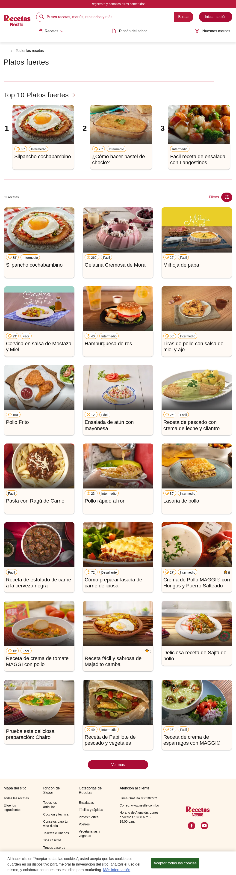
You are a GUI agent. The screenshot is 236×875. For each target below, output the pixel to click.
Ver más (118, 765)
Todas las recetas (30, 51)
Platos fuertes (89, 817)
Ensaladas (86, 802)
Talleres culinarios (56, 833)
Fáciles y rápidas (91, 810)
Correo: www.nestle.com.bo (139, 805)
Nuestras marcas (213, 30)
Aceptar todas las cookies (175, 864)
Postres (84, 824)
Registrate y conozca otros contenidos (118, 4)
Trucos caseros (54, 847)
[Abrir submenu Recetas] (49, 30)
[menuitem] (49, 32)
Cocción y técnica (55, 814)
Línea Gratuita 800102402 (138, 798)
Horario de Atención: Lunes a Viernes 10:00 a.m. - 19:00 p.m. (139, 817)
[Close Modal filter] (226, 197)
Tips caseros (52, 840)
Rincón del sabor (129, 30)
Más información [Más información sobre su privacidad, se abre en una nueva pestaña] (116, 870)
